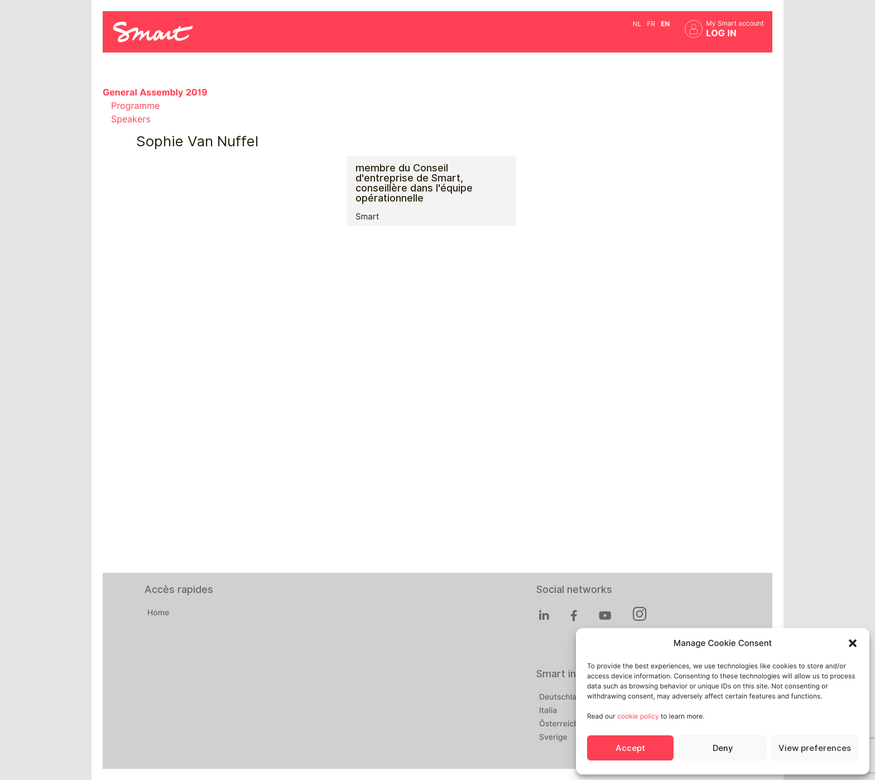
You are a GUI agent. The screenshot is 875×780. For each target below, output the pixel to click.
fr (651, 24)
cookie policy (637, 716)
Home (158, 613)
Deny (723, 748)
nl (637, 24)
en (665, 24)
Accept (630, 748)
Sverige (553, 737)
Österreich (559, 724)
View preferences (814, 748)
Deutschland (562, 697)
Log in (721, 33)
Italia (548, 710)
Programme (135, 106)
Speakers (131, 119)
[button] (852, 643)
